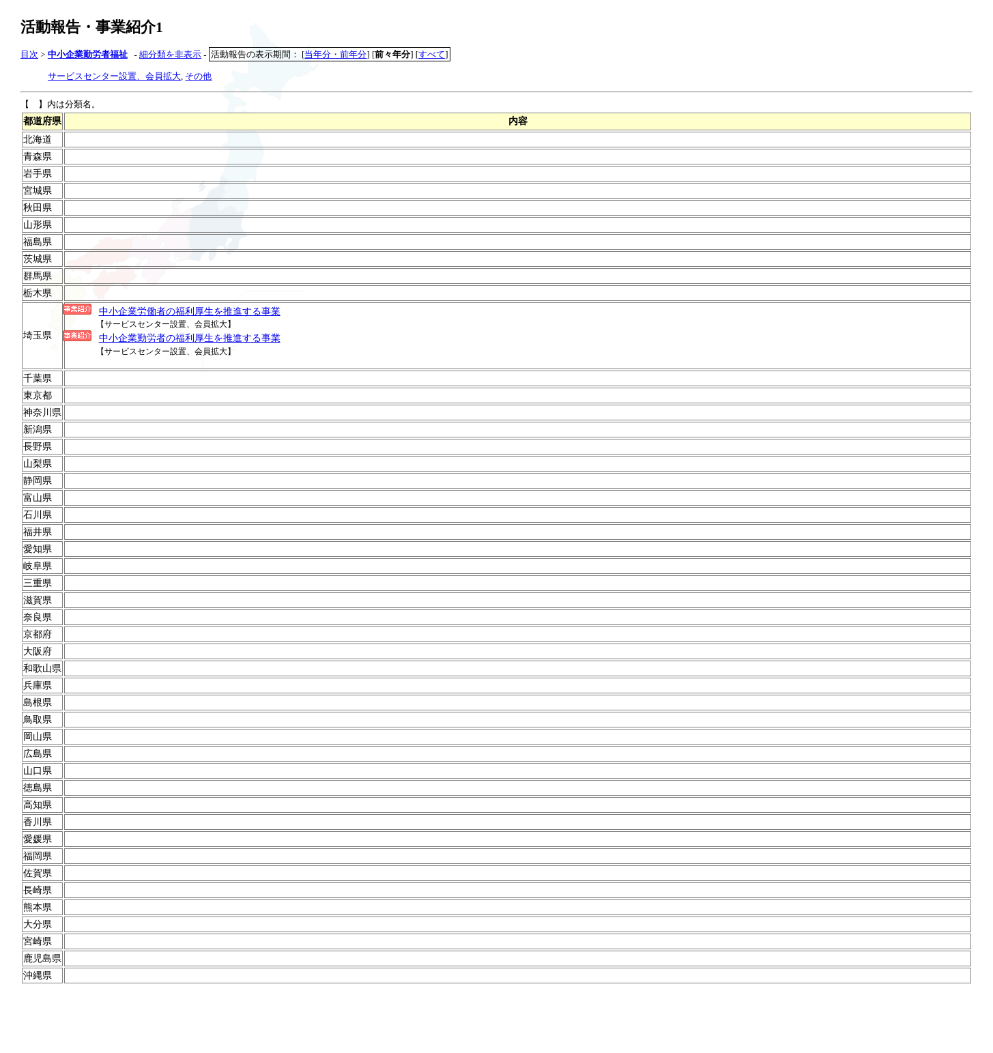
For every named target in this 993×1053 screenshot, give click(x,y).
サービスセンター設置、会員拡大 (114, 76)
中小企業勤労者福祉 (88, 54)
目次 (29, 54)
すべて (431, 54)
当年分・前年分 (335, 54)
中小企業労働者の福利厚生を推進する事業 (189, 311)
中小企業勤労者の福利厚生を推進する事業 (189, 337)
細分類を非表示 (170, 54)
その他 (198, 76)
